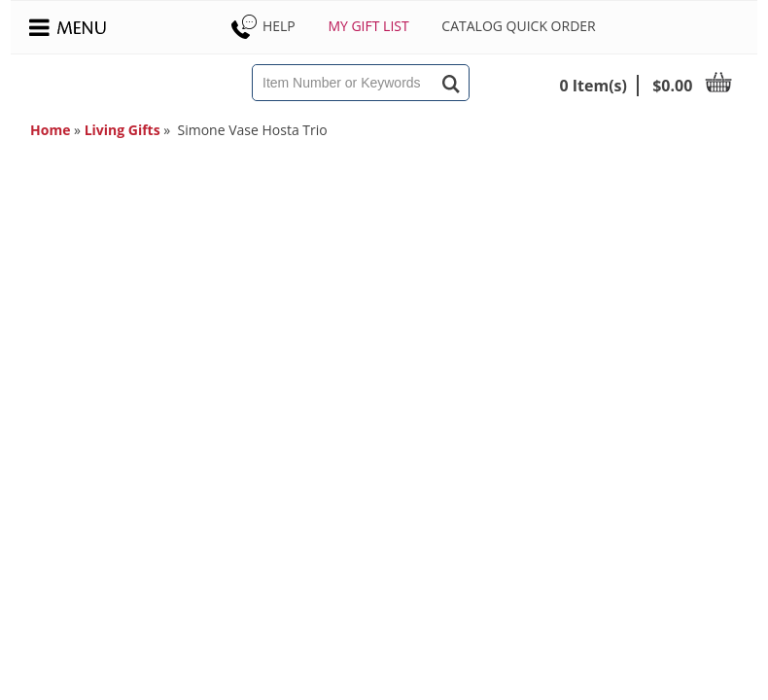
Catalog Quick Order (518, 26)
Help (262, 26)
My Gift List (368, 26)
